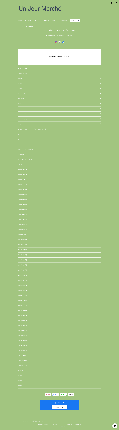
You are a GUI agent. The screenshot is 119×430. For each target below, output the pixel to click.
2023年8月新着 (22, 320)
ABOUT (46, 20)
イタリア (20, 88)
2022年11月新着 (22, 365)
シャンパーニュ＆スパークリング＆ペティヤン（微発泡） (32, 129)
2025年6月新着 (22, 209)
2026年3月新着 (22, 169)
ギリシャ (20, 124)
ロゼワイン (21, 139)
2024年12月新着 (22, 240)
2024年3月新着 (22, 285)
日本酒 (20, 78)
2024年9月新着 (22, 255)
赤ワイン (20, 134)
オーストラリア (22, 114)
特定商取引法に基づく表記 (38, 421)
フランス (20, 83)
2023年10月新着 (22, 310)
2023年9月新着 (22, 315)
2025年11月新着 (22, 184)
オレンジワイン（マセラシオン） (26, 149)
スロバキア (21, 99)
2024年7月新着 (22, 265)
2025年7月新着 (22, 204)
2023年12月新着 (22, 300)
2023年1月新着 (22, 355)
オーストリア (21, 94)
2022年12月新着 (22, 360)
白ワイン (20, 144)
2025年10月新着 (22, 189)
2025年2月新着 (22, 229)
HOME (20, 20)
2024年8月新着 (22, 260)
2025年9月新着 (22, 194)
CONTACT (55, 20)
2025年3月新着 (22, 224)
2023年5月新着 (22, 335)
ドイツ (19, 104)
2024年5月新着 (22, 275)
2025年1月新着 (22, 235)
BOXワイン (21, 154)
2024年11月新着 (22, 245)
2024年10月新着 (22, 250)
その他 (20, 164)
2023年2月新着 (22, 350)
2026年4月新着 (22, 73)
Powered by (59, 427)
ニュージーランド (22, 119)
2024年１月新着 (22, 295)
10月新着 (20, 370)
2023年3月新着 (22, 345)
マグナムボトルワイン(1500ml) (26, 159)
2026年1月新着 (22, 179)
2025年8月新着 (22, 199)
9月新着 (20, 376)
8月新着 (20, 381)
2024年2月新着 (22, 290)
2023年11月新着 (22, 305)
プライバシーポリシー (24, 421)
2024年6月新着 (22, 270)
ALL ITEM (28, 20)
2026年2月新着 (22, 174)
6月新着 (20, 386)
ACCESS (64, 20)
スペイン (20, 109)
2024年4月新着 (22, 280)
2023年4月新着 (22, 340)
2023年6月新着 (22, 330)
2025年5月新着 (22, 214)
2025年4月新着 (22, 219)
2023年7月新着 (22, 325)
